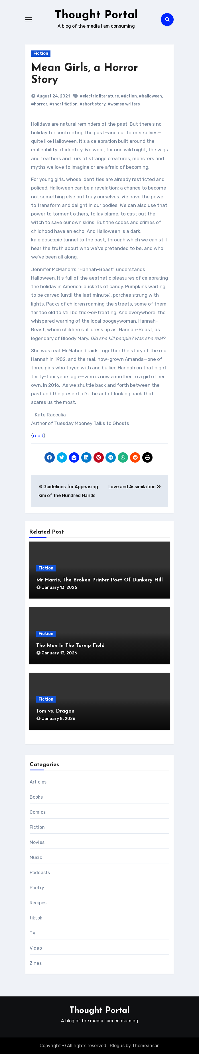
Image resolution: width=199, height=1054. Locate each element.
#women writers (123, 104)
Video (36, 948)
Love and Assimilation (134, 486)
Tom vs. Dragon (55, 711)
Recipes (38, 903)
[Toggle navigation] (28, 19)
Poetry (37, 887)
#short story (92, 104)
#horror (39, 104)
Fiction (40, 53)
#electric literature (99, 96)
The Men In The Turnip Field (70, 645)
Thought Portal (96, 15)
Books (36, 797)
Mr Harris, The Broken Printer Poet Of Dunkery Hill (99, 580)
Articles (38, 782)
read (38, 435)
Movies (37, 842)
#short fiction (63, 104)
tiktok (36, 918)
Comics (38, 812)
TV (32, 933)
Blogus (117, 1045)
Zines (36, 963)
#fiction (129, 96)
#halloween (150, 96)
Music (36, 857)
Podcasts (40, 872)
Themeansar (145, 1045)
